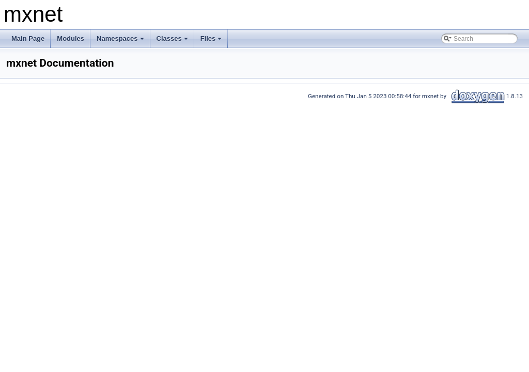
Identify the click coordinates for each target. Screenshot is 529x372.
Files (212, 41)
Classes (173, 41)
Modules (70, 38)
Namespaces (121, 41)
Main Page (27, 38)
